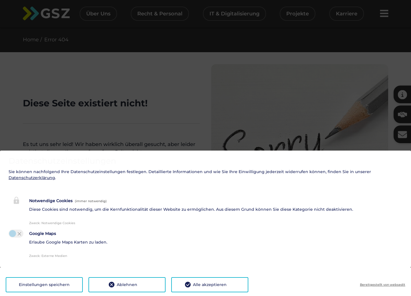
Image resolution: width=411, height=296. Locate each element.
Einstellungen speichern (44, 284)
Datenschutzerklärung (32, 177)
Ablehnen (127, 284)
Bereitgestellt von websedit (382, 285)
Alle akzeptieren (210, 284)
